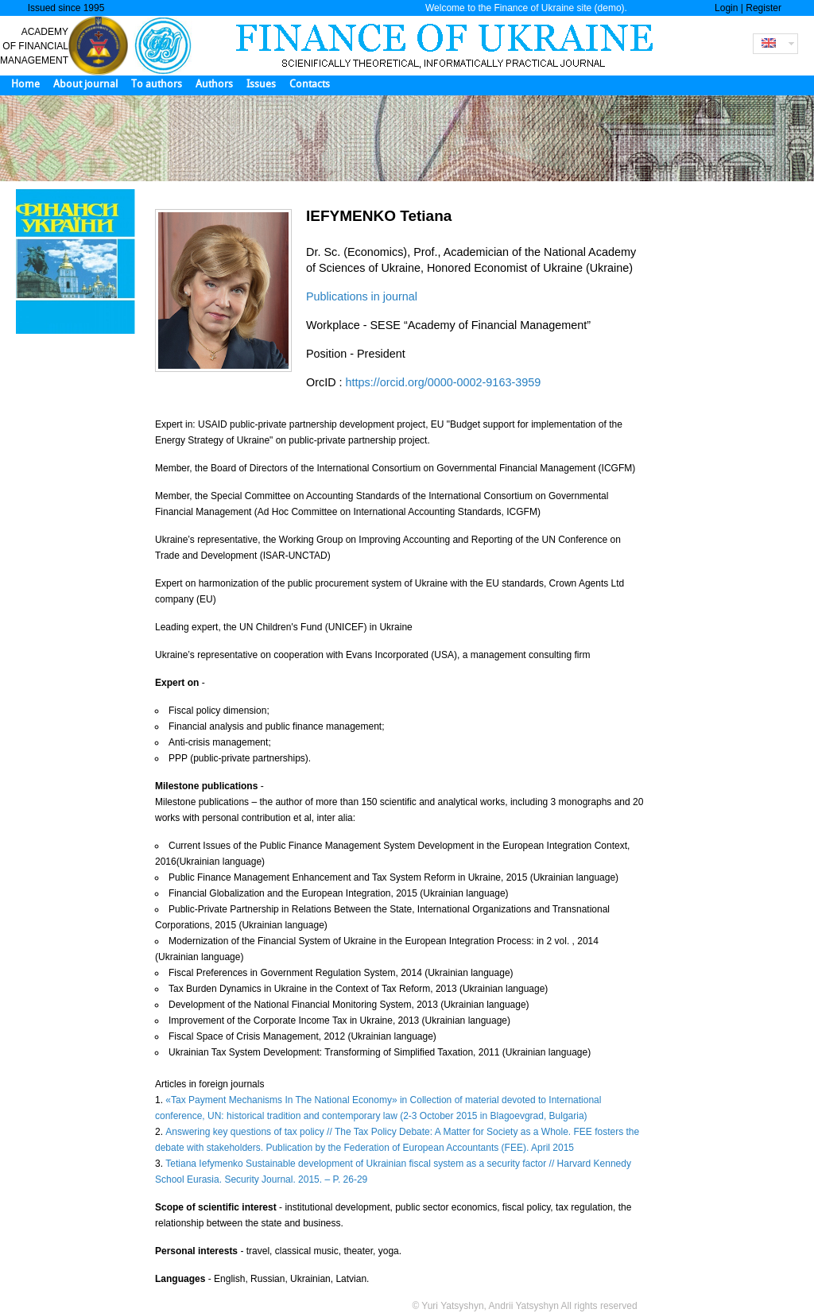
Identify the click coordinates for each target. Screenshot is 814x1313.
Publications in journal (361, 296)
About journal (85, 84)
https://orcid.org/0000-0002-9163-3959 (443, 382)
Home (25, 84)
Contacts (309, 84)
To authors (156, 84)
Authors (214, 84)
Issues (261, 84)
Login (726, 8)
